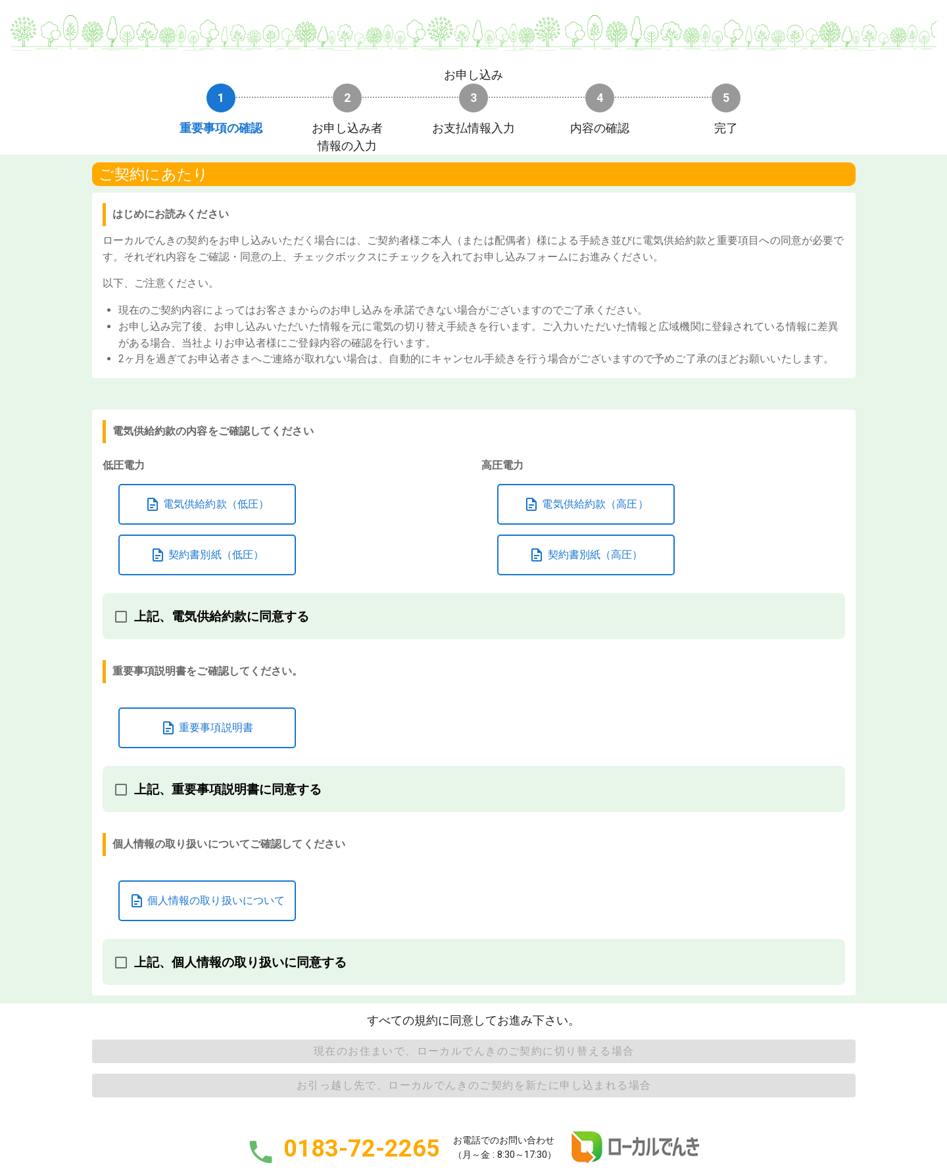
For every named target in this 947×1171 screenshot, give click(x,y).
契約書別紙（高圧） (586, 555)
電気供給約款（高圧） (585, 504)
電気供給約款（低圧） (207, 504)
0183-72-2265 (361, 1149)
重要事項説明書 (206, 728)
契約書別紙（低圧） (207, 555)
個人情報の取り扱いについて (207, 901)
